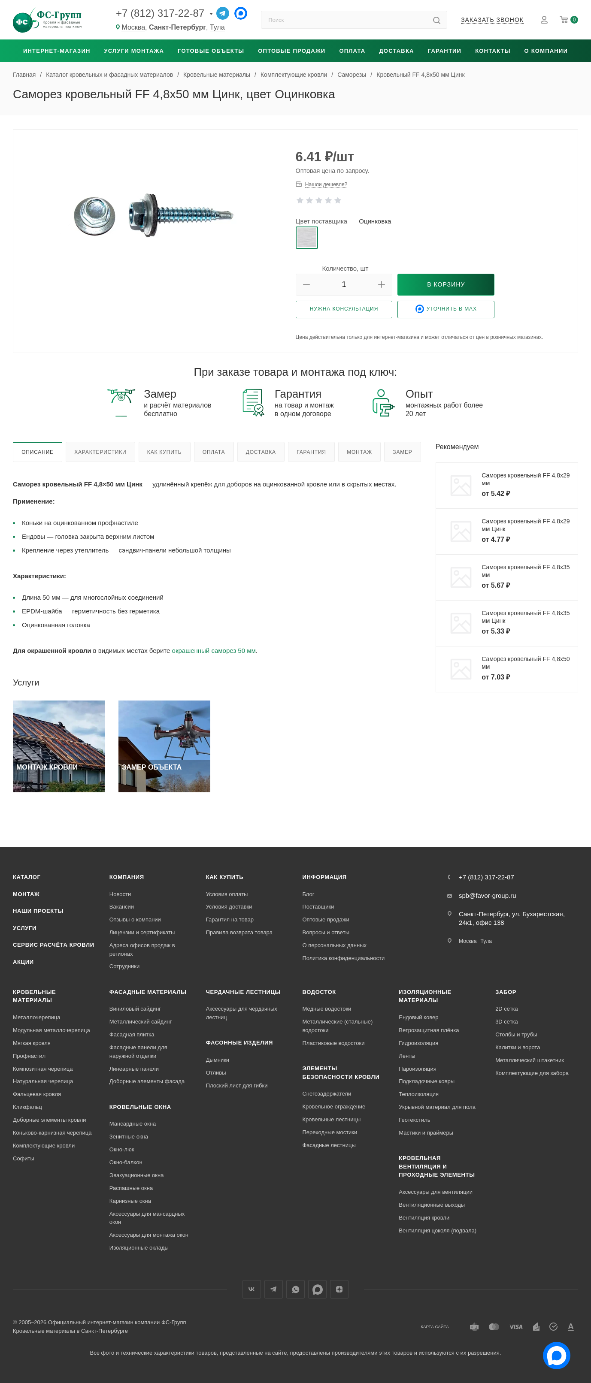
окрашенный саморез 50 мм (214, 650)
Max (317, 1289)
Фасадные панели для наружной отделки (138, 1051)
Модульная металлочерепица (51, 1030)
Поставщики (318, 906)
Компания (126, 877)
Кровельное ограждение (333, 1106)
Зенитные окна (128, 1136)
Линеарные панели (134, 1069)
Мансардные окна (132, 1123)
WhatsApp (295, 1289)
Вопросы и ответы (325, 932)
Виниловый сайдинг (135, 1009)
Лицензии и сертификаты (142, 932)
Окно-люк (121, 1149)
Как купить (164, 452)
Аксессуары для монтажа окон (148, 1235)
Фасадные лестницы (328, 1145)
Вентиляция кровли (424, 1217)
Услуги (24, 928)
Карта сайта (435, 1326)
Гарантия (311, 452)
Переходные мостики (329, 1132)
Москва (133, 27)
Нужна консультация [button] (344, 309)
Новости (120, 894)
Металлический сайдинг (140, 1021)
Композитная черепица (43, 1069)
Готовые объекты (211, 51)
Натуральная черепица (43, 1081)
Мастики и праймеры (426, 1132)
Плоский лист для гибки (237, 1085)
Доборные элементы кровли (49, 1120)
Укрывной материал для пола (437, 1107)
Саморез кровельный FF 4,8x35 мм (526, 571)
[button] (306, 284)
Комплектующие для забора (532, 1073)
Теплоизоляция (419, 1094)
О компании (546, 51)
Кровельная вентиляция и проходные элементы (437, 1166)
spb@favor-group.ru (487, 895)
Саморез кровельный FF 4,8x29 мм (526, 479)
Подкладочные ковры (427, 1081)
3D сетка (506, 1021)
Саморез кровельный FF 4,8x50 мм (526, 662)
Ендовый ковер (418, 1017)
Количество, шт (345, 268)
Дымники (217, 1060)
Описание (37, 452)
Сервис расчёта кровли (53, 945)
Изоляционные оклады (139, 1247)
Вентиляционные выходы (432, 1205)
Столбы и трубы (516, 1034)
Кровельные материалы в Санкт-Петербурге (70, 1331)
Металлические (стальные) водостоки (337, 1025)
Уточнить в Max (446, 309)
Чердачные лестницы (243, 992)
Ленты (407, 1056)
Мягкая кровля (32, 1043)
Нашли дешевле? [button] (326, 184)
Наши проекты (38, 911)
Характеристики (100, 452)
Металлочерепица (37, 1017)
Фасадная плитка (132, 1034)
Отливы (216, 1072)
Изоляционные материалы (425, 996)
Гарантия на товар (230, 919)
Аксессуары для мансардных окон (147, 1218)
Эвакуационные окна (136, 1175)
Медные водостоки (326, 1009)
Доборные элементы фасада (147, 1081)
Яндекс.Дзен (339, 1289)
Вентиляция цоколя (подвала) (437, 1230)
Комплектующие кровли (44, 1145)
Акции (23, 962)
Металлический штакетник (529, 1060)
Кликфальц (27, 1107)
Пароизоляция (417, 1069)
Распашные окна (131, 1188)
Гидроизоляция (418, 1043)
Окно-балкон (125, 1162)
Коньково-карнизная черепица (52, 1132)
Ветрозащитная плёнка (429, 1030)
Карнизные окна (130, 1201)
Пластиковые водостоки (333, 1043)
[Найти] (436, 20)
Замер (402, 452)
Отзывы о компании (135, 919)
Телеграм (273, 1289)
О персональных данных (334, 945)
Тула (217, 27)
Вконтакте (251, 1289)
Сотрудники (124, 966)
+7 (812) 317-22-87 (160, 13)
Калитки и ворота (517, 1047)
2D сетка (506, 1009)
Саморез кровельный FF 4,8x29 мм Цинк (526, 525)
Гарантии (444, 51)
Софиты (23, 1158)
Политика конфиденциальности (343, 958)
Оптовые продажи (291, 51)
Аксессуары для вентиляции (436, 1192)
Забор (505, 992)
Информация (324, 877)
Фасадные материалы (148, 992)
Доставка (396, 51)
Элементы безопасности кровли (340, 1072)
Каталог (27, 877)
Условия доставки (229, 906)
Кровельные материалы (34, 996)
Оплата (352, 51)
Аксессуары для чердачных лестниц (241, 1013)
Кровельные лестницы (331, 1119)
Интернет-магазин (57, 51)
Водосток (319, 992)
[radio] (307, 237)
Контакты (492, 51)
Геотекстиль (414, 1120)
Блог (308, 894)
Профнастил (29, 1056)
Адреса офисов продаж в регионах (142, 949)
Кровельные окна (140, 1107)
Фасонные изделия (239, 1042)
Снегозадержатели (326, 1093)
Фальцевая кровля (37, 1094)
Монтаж (359, 452)
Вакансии (121, 906)
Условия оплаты (227, 894)
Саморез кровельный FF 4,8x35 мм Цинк (526, 617)
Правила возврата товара (239, 932)
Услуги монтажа (134, 51)
